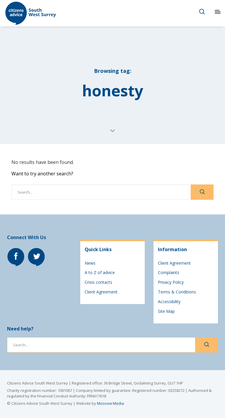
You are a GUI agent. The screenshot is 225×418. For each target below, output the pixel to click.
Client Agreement (101, 292)
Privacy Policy (171, 282)
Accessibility (169, 301)
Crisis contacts (98, 282)
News (90, 263)
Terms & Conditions (177, 292)
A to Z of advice (100, 272)
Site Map (166, 311)
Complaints (168, 272)
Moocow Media (110, 403)
